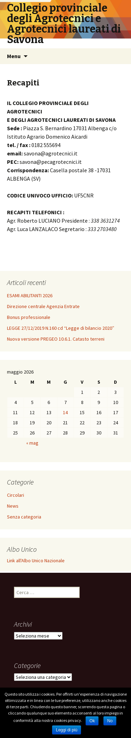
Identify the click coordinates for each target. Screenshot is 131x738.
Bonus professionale (28, 317)
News (13, 506)
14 (65, 412)
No (109, 720)
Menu (14, 56)
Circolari (15, 495)
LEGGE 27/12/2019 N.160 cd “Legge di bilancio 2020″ (60, 328)
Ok (92, 720)
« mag (32, 443)
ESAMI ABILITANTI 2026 (29, 295)
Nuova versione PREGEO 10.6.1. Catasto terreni (55, 339)
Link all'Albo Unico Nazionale (36, 560)
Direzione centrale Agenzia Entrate (43, 306)
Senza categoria (24, 517)
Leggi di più (66, 729)
